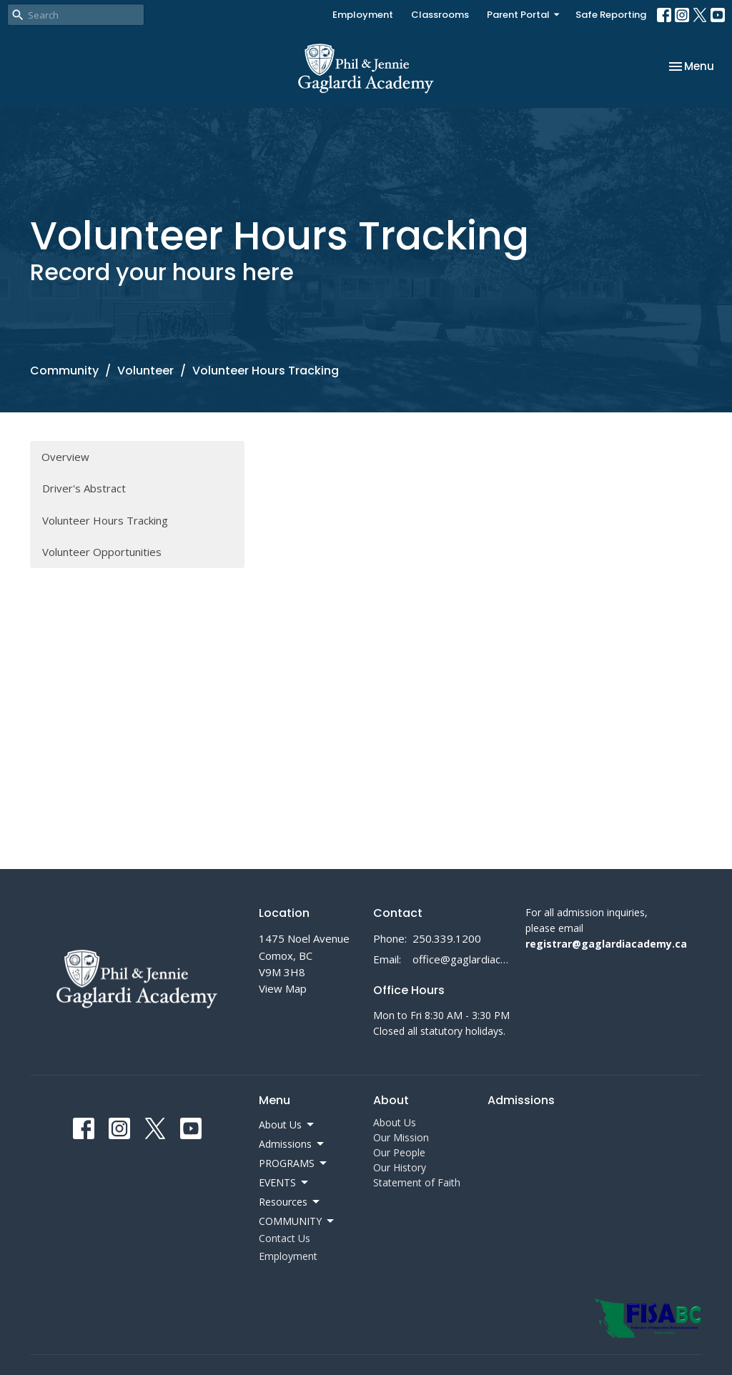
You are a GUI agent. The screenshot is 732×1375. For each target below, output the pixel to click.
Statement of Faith (416, 1182)
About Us (394, 1122)
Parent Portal (524, 14)
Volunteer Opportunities (102, 552)
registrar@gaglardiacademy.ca (606, 943)
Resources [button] (290, 1202)
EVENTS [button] (284, 1183)
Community (64, 370)
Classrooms (440, 14)
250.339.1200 (446, 938)
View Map (283, 988)
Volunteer (145, 370)
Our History (399, 1167)
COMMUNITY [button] (297, 1221)
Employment (362, 14)
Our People (399, 1152)
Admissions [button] (292, 1144)
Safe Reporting (610, 14)
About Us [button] (287, 1125)
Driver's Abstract (84, 488)
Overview (65, 457)
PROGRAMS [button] (294, 1163)
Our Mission (401, 1137)
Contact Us (284, 1238)
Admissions (521, 1100)
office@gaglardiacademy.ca (461, 959)
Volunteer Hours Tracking (105, 520)
